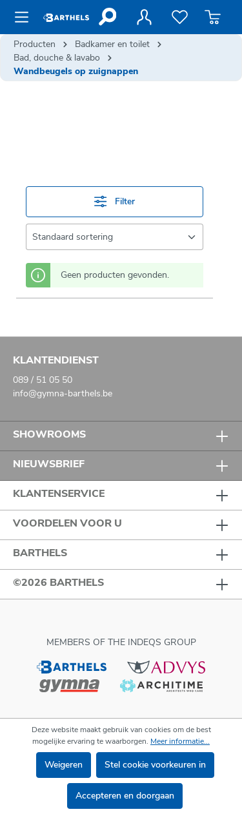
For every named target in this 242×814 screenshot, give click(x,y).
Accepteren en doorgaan (125, 796)
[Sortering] (114, 237)
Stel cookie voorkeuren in (155, 765)
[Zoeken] (107, 16)
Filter (114, 201)
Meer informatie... (180, 741)
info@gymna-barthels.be (62, 393)
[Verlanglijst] (179, 17)
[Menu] (25, 17)
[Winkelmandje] (212, 17)
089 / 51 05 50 (42, 380)
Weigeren (64, 765)
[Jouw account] (144, 17)
